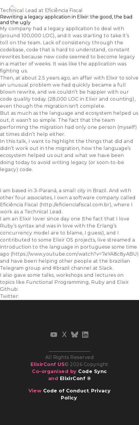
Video (7, 183)
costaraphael (36, 289)
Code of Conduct (66, 391)
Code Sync (92, 371)
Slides (7, 176)
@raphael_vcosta (41, 296)
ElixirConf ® (75, 378)
